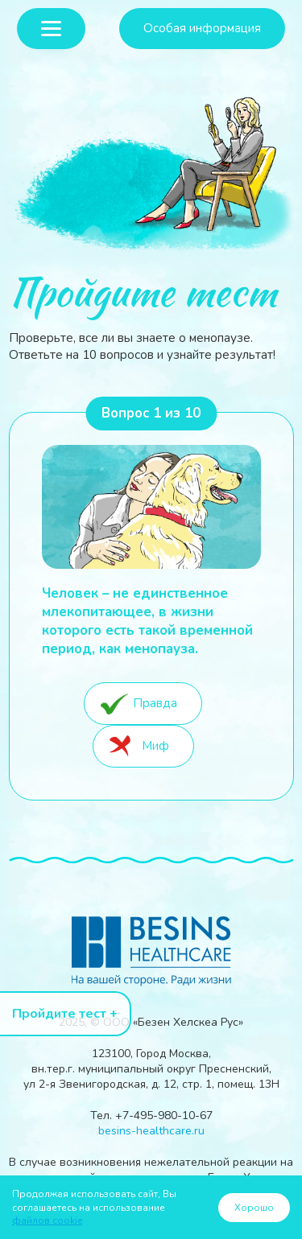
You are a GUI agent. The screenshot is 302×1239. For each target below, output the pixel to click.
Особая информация (202, 27)
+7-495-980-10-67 (164, 1115)
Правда (155, 702)
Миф (155, 745)
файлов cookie (47, 1220)
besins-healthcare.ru (151, 1130)
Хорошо (254, 1207)
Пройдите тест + (65, 1014)
